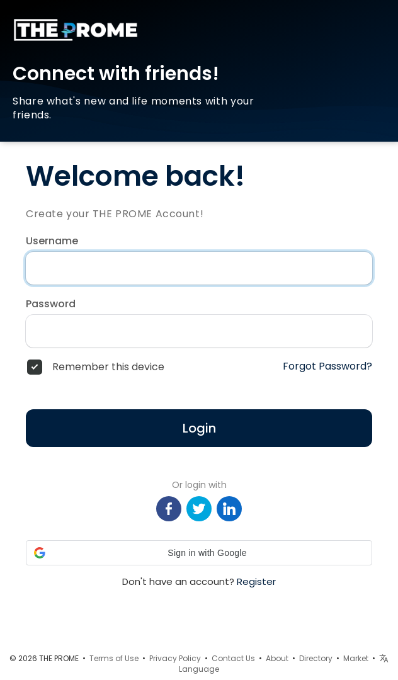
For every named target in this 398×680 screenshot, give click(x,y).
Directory (316, 658)
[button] (199, 552)
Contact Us (233, 658)
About (277, 658)
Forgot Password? (327, 366)
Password (51, 304)
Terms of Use (114, 658)
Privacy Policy (175, 658)
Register (256, 581)
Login (199, 428)
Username (52, 241)
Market (355, 658)
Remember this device (108, 367)
